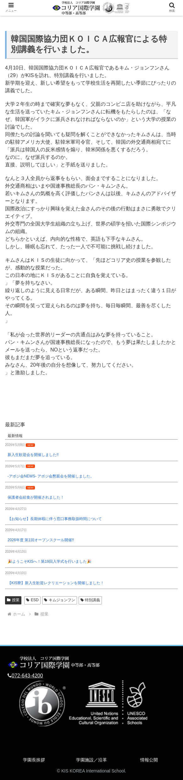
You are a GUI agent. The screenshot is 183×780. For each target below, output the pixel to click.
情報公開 (149, 760)
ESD (32, 600)
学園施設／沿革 (91, 760)
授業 (13, 600)
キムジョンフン (59, 600)
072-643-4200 (27, 675)
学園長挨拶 (34, 760)
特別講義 (90, 600)
